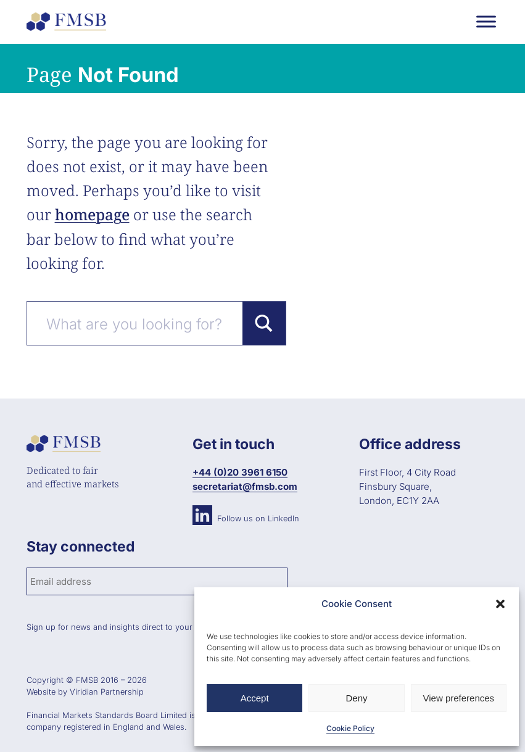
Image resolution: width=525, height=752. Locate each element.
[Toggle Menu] (486, 21)
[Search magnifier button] (264, 323)
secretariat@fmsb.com (244, 486)
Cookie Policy (350, 728)
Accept (255, 698)
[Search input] (141, 323)
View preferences (459, 698)
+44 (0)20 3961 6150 (239, 472)
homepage (92, 214)
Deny (356, 698)
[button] (500, 604)
